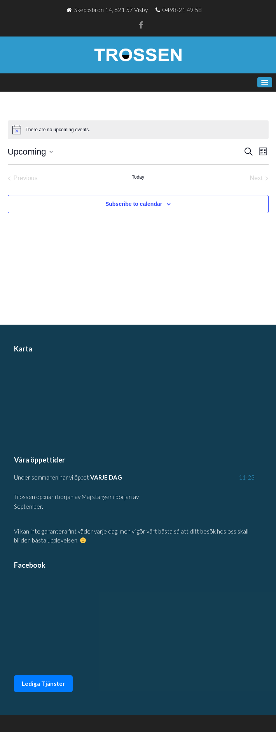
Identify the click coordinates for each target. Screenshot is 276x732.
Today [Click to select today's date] (138, 177)
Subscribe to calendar (133, 204)
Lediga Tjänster (43, 683)
